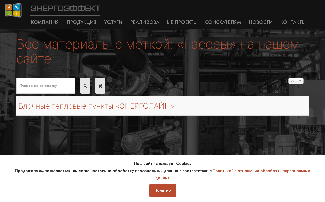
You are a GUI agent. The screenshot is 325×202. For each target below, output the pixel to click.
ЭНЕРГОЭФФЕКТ (65, 9)
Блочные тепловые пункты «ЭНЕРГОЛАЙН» (101, 106)
